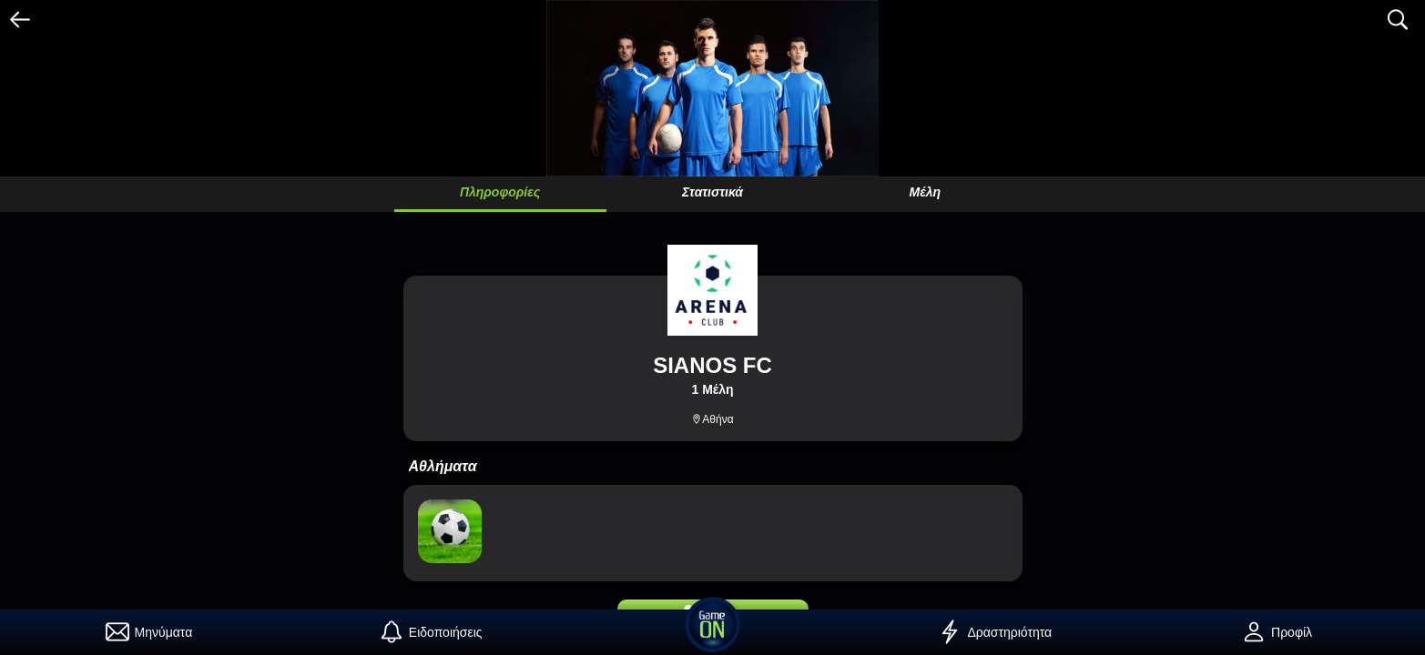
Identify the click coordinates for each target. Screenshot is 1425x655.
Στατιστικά (712, 192)
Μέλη (925, 192)
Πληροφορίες (500, 192)
